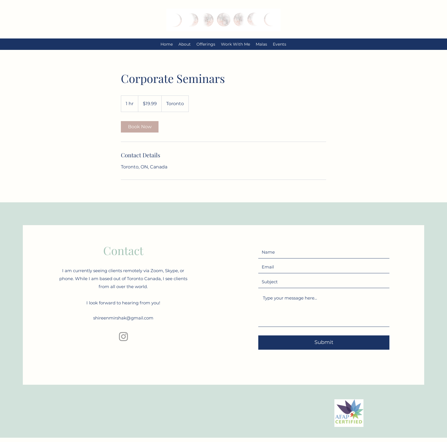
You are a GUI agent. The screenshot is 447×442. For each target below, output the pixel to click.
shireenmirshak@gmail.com (123, 318)
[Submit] (323, 342)
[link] (140, 127)
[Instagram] (123, 337)
